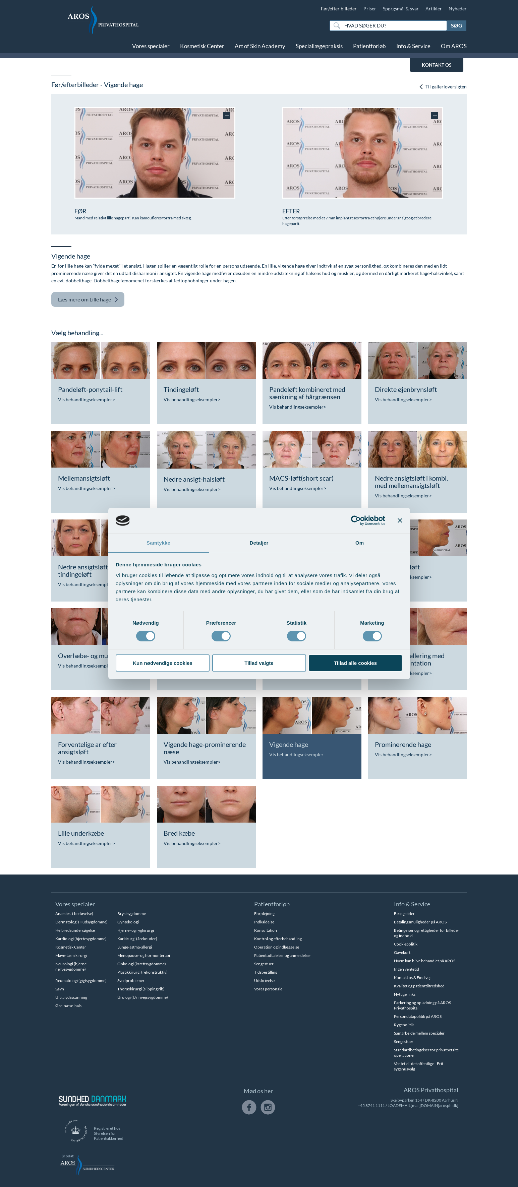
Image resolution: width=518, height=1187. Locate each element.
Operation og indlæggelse (276, 947)
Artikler (433, 8)
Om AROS (454, 46)
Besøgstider (404, 913)
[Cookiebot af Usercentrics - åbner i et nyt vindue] (356, 520)
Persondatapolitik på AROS (418, 1016)
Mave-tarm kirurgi (71, 955)
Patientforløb (369, 46)
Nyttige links (404, 994)
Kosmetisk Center (202, 46)
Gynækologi (128, 921)
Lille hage (88, 299)
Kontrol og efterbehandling (278, 938)
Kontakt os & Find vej (412, 977)
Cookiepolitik (405, 944)
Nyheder (458, 8)
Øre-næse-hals (68, 1005)
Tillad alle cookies (355, 663)
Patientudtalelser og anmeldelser (282, 955)
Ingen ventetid (406, 969)
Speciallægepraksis (319, 46)
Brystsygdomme (131, 913)
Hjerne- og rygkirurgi (135, 930)
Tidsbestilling (265, 972)
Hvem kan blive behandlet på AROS (424, 960)
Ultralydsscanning (71, 997)
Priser (369, 8)
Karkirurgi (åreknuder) (137, 938)
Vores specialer (151, 46)
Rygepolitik (404, 1024)
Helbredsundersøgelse (75, 930)
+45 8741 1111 (371, 1105)
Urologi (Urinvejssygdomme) (142, 997)
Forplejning (264, 913)
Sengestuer (264, 963)
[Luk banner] (400, 520)
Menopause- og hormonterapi (143, 955)
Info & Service (413, 46)
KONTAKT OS (437, 65)
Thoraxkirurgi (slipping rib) (141, 988)
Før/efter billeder (339, 8)
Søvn (59, 988)
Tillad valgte (258, 663)
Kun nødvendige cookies (162, 663)
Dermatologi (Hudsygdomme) (81, 921)
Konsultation (265, 930)
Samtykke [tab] (158, 543)
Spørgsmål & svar (401, 8)
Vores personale (268, 988)
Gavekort (402, 952)
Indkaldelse (264, 921)
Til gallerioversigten (443, 86)
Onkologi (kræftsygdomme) (141, 963)
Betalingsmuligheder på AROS (420, 921)
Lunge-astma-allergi (134, 947)
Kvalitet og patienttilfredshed (419, 985)
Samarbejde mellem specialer (419, 1033)
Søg (456, 25)
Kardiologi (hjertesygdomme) (81, 938)
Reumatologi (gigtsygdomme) (81, 980)
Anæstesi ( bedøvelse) (74, 913)
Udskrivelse (264, 980)
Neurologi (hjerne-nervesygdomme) (71, 966)
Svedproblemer (131, 980)
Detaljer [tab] (259, 543)
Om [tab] (359, 543)
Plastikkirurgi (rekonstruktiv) (142, 972)
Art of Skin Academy (260, 46)
